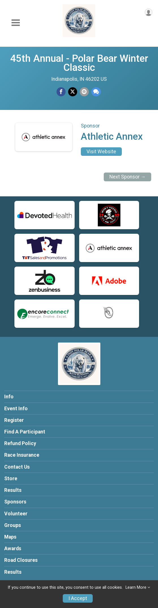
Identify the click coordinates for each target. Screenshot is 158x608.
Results (12, 490)
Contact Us (17, 467)
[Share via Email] (84, 91)
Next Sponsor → (127, 177)
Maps (10, 537)
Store (10, 478)
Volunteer (15, 513)
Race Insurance (21, 455)
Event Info (16, 408)
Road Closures (21, 560)
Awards (12, 548)
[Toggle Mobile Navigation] (15, 23)
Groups (12, 525)
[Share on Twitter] (72, 91)
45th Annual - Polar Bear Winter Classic (79, 62)
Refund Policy (20, 443)
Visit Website (101, 151)
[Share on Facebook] (61, 91)
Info (9, 396)
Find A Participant (24, 432)
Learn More (135, 587)
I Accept (77, 598)
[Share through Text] (96, 91)
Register (14, 420)
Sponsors (15, 502)
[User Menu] (148, 12)
